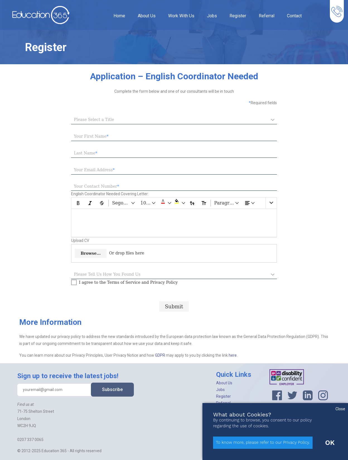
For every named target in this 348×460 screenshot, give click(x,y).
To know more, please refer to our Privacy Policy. (263, 442)
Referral (266, 15)
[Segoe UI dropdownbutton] (124, 203)
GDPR (160, 355)
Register (237, 15)
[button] (165, 203)
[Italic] (90, 203)
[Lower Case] (192, 203)
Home (119, 15)
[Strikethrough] (101, 203)
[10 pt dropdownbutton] (148, 203)
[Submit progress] (174, 306)
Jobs (212, 15)
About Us (147, 15)
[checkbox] (124, 282)
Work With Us (181, 15)
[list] (271, 202)
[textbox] (174, 136)
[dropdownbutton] (250, 203)
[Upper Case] (203, 203)
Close (340, 409)
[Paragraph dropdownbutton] (227, 203)
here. (233, 355)
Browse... (91, 253)
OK (330, 443)
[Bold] (78, 203)
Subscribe (112, 389)
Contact (294, 15)
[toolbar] (174, 203)
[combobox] (170, 120)
